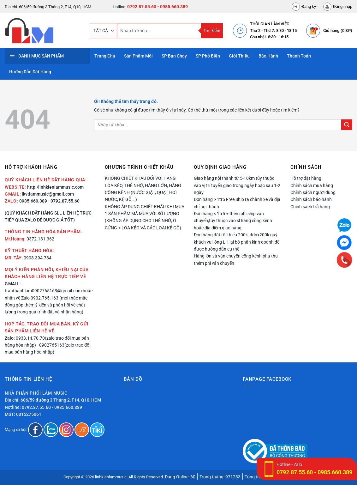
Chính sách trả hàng (310, 206)
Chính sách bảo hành (311, 199)
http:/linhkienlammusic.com (55, 187)
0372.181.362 (40, 238)
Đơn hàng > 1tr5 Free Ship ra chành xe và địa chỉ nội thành (237, 203)
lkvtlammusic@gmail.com (48, 194)
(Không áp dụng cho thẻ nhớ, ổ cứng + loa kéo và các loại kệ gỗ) (143, 224)
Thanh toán (299, 55)
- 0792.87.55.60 (64, 200)
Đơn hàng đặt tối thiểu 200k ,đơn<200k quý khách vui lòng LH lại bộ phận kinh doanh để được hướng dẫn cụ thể (236, 242)
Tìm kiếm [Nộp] (212, 30)
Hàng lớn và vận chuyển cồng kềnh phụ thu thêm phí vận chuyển (236, 259)
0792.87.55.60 (141, 6)
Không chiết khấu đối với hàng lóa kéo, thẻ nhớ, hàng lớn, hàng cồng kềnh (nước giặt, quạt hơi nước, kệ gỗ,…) (143, 189)
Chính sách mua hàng (311, 185)
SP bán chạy (174, 55)
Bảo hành (268, 55)
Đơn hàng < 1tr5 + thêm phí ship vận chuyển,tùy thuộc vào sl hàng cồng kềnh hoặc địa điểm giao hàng (233, 220)
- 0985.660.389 (172, 6)
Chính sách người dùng (313, 192)
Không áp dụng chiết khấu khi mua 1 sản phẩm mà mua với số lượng (144, 210)
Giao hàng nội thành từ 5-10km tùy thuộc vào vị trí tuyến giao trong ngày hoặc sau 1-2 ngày (237, 185)
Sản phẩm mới (138, 55)
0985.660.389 (33, 200)
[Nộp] (346, 124)
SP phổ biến (208, 55)
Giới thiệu (239, 55)
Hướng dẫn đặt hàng (30, 71)
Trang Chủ (104, 55)
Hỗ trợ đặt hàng (305, 178)
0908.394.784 (37, 257)
